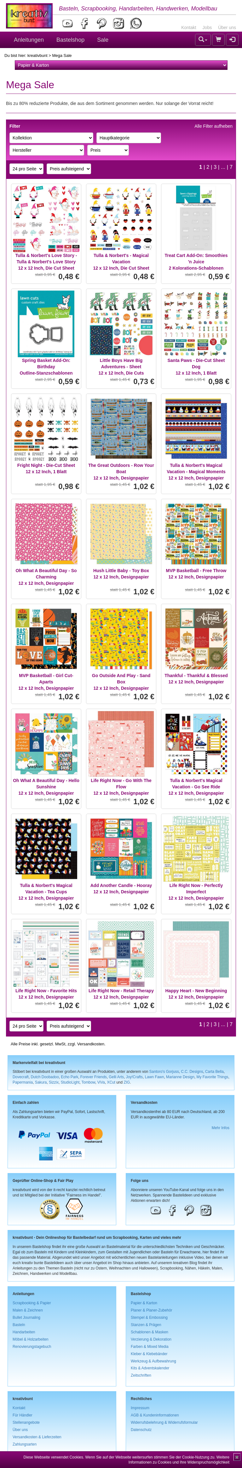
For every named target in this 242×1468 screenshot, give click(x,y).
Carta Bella (214, 1071)
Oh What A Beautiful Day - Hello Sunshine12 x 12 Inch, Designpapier (46, 787)
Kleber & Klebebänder (149, 1354)
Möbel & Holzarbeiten (31, 1339)
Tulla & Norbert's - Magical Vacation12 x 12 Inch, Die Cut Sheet (121, 262)
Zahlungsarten (25, 1444)
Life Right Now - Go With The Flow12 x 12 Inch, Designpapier (121, 787)
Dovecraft (21, 1077)
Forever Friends (93, 1077)
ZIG (127, 1082)
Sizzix (54, 1082)
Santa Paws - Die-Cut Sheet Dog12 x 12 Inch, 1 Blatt (196, 367)
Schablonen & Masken (149, 1332)
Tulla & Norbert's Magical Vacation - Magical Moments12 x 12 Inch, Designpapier (196, 471)
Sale (102, 40)
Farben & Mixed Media (150, 1346)
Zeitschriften (141, 1375)
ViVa (101, 1082)
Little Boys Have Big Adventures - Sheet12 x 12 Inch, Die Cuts (121, 367)
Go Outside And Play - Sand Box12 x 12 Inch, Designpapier (121, 682)
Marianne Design (180, 1077)
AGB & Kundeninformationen (155, 1415)
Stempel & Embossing (149, 1317)
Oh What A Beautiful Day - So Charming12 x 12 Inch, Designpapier (46, 577)
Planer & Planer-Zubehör (151, 1310)
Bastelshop (70, 40)
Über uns (227, 27)
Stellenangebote (26, 1422)
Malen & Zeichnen (28, 1310)
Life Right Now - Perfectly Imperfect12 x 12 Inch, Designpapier (196, 892)
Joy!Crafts (134, 1077)
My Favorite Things (212, 1077)
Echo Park (69, 1077)
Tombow (88, 1082)
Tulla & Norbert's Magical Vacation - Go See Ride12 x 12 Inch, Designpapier (196, 787)
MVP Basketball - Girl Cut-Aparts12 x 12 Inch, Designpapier (46, 682)
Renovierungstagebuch (32, 1346)
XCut (111, 1082)
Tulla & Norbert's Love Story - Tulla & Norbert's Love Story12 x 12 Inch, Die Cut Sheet (46, 262)
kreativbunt (37, 55)
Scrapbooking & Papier (32, 1303)
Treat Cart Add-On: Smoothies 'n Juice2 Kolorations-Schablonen (196, 262)
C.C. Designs (192, 1071)
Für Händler (22, 1415)
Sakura (41, 1082)
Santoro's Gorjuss (164, 1071)
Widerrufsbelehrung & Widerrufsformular (164, 1422)
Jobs (207, 27)
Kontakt (188, 27)
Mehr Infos (220, 1128)
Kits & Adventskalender (150, 1368)
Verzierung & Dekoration (151, 1339)
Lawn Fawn (154, 1077)
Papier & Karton (144, 1303)
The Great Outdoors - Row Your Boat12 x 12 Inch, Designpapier (121, 471)
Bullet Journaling (26, 1317)
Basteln (19, 1325)
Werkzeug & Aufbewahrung (153, 1361)
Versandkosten (90, 1044)
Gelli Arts (116, 1077)
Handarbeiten (24, 1332)
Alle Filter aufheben (213, 126)
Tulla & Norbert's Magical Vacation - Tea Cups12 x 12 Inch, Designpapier (46, 892)
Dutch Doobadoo (45, 1077)
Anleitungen (29, 40)
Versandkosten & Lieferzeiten (37, 1437)
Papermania (23, 1082)
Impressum (140, 1408)
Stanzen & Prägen (146, 1325)
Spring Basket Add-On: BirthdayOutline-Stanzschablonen (46, 367)
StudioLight (70, 1082)
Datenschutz (141, 1430)
